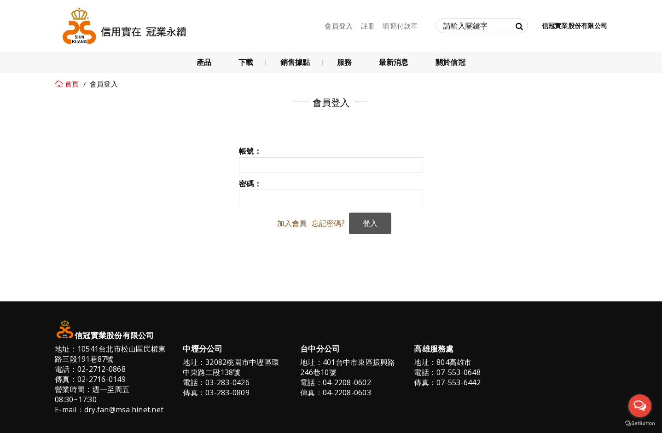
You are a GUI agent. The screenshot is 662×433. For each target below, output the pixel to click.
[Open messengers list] (639, 405)
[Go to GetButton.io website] (640, 424)
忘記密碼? (328, 223)
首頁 (72, 83)
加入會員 (292, 223)
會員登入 (339, 25)
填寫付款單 (400, 25)
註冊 (368, 25)
